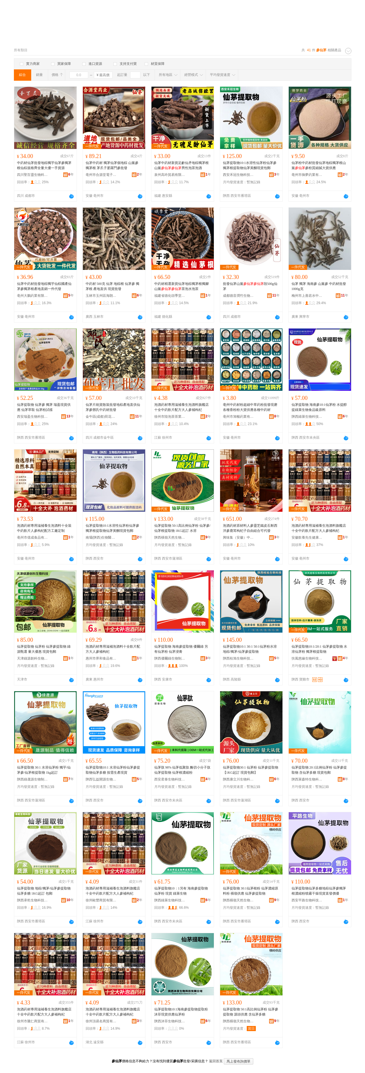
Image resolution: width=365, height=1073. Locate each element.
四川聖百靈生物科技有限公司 (32, 175)
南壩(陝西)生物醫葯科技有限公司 (101, 537)
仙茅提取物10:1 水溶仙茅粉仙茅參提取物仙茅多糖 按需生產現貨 (113, 770)
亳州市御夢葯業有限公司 (307, 175)
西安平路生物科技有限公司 (307, 900)
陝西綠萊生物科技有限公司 (307, 417)
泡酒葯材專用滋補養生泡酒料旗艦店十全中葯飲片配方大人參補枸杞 (181, 407)
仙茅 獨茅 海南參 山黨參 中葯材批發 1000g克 (319, 286)
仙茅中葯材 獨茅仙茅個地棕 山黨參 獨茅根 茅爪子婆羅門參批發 (112, 165)
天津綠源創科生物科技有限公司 (32, 658)
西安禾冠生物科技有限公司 (238, 175)
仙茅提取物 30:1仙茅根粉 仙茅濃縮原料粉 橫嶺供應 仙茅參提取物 (250, 890)
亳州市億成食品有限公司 (32, 537)
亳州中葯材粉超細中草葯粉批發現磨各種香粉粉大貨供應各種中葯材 (250, 407)
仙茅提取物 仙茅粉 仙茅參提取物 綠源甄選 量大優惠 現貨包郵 (44, 649)
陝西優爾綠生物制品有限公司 (169, 658)
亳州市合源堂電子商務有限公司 (101, 175)
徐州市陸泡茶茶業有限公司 (169, 417)
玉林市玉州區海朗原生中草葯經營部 (101, 296)
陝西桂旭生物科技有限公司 (238, 658)
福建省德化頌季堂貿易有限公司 (169, 296)
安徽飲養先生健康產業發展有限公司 (307, 537)
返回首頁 (216, 1061)
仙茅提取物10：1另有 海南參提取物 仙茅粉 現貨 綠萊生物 (181, 890)
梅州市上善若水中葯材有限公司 (307, 296)
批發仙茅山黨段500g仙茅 (250, 286)
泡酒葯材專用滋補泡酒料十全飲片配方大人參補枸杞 (113, 649)
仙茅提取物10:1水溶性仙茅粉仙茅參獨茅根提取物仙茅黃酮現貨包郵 (250, 165)
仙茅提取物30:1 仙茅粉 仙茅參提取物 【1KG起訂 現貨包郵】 (250, 770)
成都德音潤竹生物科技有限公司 (238, 296)
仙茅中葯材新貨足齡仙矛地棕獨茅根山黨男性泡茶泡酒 (181, 165)
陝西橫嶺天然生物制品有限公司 (169, 537)
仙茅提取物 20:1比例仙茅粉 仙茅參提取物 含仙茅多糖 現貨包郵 (319, 770)
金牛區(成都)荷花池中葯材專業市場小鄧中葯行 (101, 417)
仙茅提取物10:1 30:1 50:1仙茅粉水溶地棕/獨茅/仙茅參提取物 (250, 649)
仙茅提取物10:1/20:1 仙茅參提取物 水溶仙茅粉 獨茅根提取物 (319, 649)
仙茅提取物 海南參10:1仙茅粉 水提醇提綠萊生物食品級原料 (319, 407)
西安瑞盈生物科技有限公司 (32, 417)
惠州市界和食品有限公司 (101, 658)
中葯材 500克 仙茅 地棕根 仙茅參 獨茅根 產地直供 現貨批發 (112, 286)
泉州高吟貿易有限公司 (169, 175)
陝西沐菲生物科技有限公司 (169, 1021)
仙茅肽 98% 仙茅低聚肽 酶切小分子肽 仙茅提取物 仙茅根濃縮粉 (182, 770)
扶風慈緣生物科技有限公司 (307, 658)
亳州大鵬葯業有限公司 (32, 296)
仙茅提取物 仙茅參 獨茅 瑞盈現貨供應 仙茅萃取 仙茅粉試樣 (44, 407)
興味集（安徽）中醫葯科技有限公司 (238, 537)
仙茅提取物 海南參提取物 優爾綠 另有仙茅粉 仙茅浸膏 (181, 649)
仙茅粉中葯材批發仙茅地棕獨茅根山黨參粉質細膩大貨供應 (319, 165)
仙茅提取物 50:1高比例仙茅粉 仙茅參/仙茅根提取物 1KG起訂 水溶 (182, 528)
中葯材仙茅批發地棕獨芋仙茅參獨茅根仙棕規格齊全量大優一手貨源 (44, 165)
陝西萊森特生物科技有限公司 (307, 779)
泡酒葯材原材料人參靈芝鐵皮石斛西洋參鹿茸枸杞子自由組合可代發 (250, 528)
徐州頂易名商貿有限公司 (101, 1021)
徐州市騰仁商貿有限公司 (32, 1021)
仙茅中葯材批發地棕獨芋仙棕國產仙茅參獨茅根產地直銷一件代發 (44, 286)
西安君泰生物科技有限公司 (169, 779)
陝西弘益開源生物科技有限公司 (101, 779)
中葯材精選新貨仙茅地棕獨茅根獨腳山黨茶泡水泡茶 (181, 286)
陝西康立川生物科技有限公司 (238, 779)
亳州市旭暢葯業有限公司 (238, 417)
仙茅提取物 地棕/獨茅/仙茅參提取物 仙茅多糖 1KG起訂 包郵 (44, 890)
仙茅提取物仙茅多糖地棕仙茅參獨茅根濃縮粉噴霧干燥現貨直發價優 (319, 890)
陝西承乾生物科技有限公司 (32, 900)
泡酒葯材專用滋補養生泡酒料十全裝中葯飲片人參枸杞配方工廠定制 (44, 528)
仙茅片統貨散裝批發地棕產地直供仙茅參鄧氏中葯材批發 (113, 407)
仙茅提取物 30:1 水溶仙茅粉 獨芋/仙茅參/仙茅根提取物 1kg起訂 (44, 770)
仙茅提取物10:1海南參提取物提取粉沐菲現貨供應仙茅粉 (181, 1011)
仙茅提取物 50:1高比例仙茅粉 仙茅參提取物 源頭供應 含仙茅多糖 (250, 1011)
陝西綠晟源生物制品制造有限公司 (32, 779)
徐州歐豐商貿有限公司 (101, 900)
